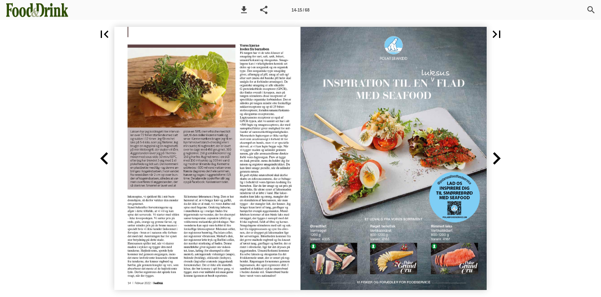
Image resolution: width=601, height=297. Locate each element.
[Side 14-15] (300, 10)
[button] (244, 10)
